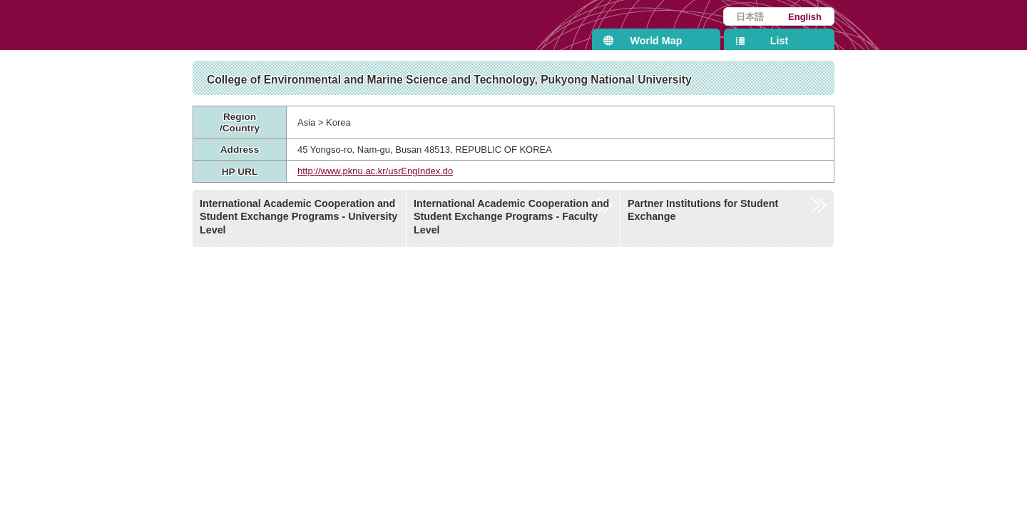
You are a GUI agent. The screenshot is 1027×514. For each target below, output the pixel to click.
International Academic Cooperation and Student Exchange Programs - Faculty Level (511, 217)
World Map (656, 40)
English (805, 16)
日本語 (750, 16)
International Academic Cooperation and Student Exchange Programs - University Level (298, 217)
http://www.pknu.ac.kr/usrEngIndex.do (375, 171)
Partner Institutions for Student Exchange (703, 210)
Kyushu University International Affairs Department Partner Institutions (339, 25)
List (779, 40)
